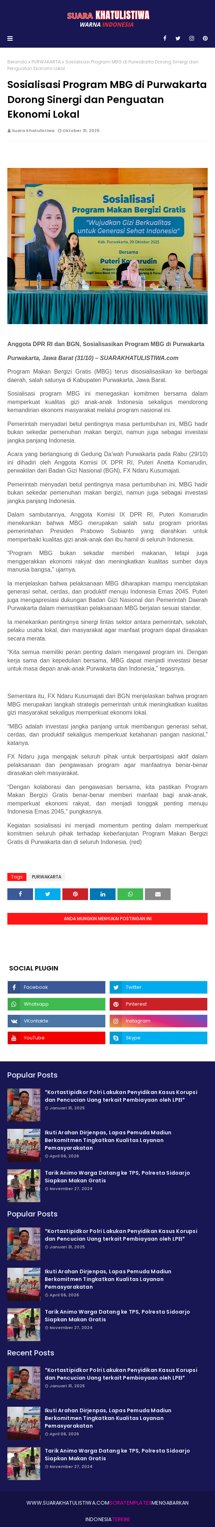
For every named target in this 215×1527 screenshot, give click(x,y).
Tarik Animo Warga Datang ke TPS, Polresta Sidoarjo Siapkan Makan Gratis (117, 1176)
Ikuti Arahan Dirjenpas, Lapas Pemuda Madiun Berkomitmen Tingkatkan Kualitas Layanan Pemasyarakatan (108, 1140)
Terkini (121, 1519)
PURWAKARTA (46, 62)
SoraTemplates (131, 1502)
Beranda (17, 62)
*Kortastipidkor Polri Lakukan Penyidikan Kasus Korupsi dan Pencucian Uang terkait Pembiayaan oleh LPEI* (121, 1096)
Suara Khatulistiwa (33, 130)
